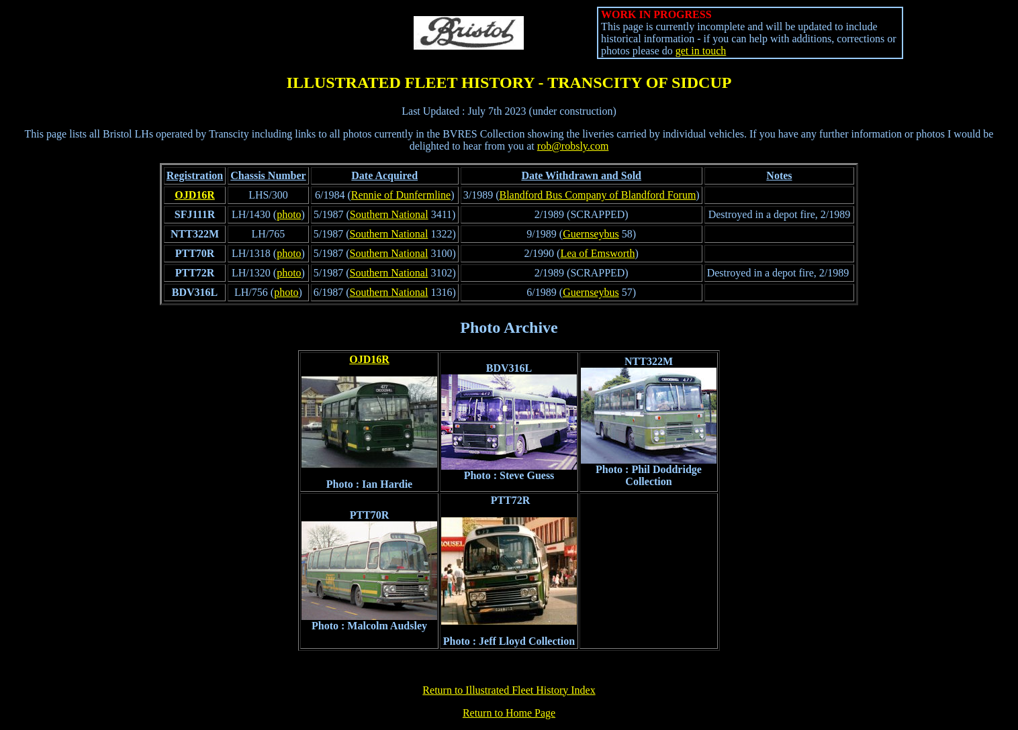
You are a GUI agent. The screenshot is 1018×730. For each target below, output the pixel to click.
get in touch (701, 50)
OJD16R (195, 195)
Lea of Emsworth (597, 253)
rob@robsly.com (573, 146)
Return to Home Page (509, 713)
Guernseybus (591, 234)
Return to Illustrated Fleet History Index (508, 690)
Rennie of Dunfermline (401, 195)
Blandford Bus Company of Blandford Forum (597, 195)
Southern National (389, 214)
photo (289, 214)
